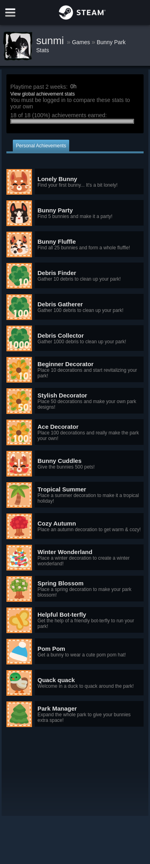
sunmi (51, 41)
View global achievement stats (42, 94)
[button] (75, 182)
